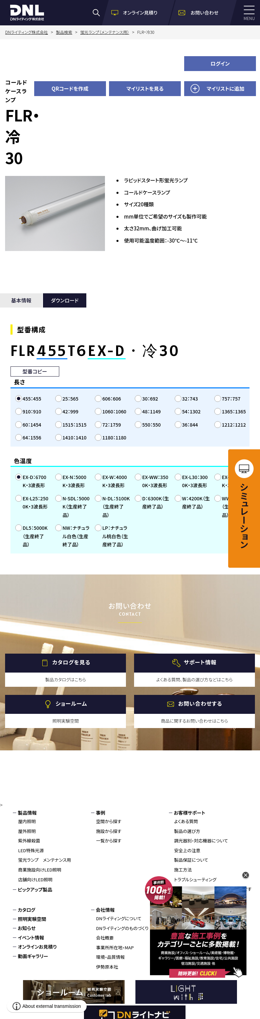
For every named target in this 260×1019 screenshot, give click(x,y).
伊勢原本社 (107, 967)
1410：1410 (75, 437)
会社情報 (105, 909)
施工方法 (183, 869)
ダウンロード (65, 300)
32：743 (190, 398)
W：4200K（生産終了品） (196, 502)
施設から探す (109, 831)
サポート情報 (200, 662)
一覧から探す (109, 840)
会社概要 (105, 937)
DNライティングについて (119, 918)
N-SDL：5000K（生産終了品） (76, 506)
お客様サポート (189, 812)
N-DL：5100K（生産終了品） (116, 506)
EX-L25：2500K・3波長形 (35, 502)
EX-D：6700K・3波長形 (34, 481)
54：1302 (191, 411)
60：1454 (32, 424)
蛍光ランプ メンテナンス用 (44, 860)
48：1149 (151, 411)
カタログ (26, 909)
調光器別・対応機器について (201, 840)
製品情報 (27, 812)
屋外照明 (27, 831)
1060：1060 (114, 411)
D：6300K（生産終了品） (155, 502)
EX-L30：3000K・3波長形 (195, 481)
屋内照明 (27, 821)
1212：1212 (234, 424)
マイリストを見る (145, 88)
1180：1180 (114, 437)
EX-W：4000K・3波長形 (114, 481)
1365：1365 (234, 411)
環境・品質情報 (110, 957)
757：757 (231, 398)
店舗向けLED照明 (35, 879)
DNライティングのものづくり (122, 928)
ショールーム (71, 703)
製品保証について (191, 860)
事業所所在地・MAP (115, 947)
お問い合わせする (200, 703)
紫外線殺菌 (29, 840)
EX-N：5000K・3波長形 (74, 481)
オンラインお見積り (37, 946)
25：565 (71, 398)
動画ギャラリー (33, 956)
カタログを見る (71, 662)
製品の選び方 (187, 831)
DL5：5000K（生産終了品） (35, 536)
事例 (100, 812)
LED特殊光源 (31, 850)
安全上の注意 (187, 850)
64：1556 (32, 437)
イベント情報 (31, 937)
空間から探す (109, 821)
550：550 (151, 424)
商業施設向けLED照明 (39, 869)
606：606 (111, 398)
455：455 (32, 398)
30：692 (150, 398)
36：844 (190, 424)
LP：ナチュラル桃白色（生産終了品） (115, 536)
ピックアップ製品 (35, 889)
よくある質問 (186, 821)
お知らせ (27, 928)
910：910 (32, 411)
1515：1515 (75, 424)
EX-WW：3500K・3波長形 (155, 481)
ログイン (220, 63)
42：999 (71, 411)
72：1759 (111, 424)
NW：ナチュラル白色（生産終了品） (76, 536)
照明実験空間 (32, 918)
